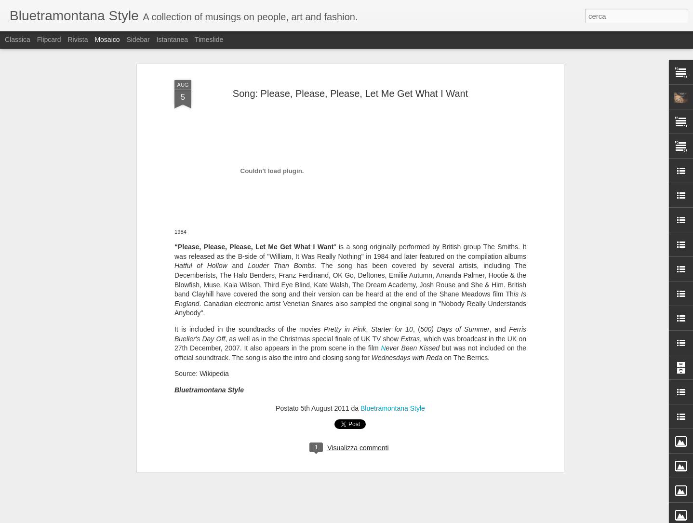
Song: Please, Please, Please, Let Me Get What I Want (350, 61)
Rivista (77, 39)
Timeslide (209, 39)
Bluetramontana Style (392, 376)
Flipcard (49, 39)
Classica (17, 39)
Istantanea (172, 39)
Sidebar (137, 39)
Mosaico (107, 39)
